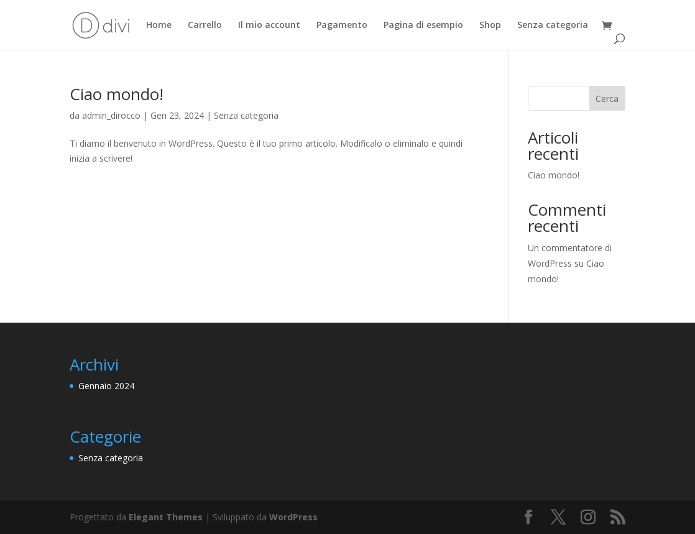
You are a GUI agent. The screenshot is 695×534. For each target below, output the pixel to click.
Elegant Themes (166, 517)
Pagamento (341, 25)
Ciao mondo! (116, 94)
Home (159, 25)
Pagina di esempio (423, 25)
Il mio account (269, 25)
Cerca (607, 98)
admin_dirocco (111, 115)
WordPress (293, 517)
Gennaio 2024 (106, 386)
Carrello (205, 25)
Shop (490, 25)
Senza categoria (552, 25)
